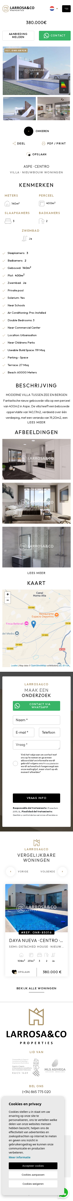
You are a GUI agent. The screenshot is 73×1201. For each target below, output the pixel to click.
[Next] (53, 871)
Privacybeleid (50, 763)
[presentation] (42, 785)
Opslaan (21, 972)
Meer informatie (19, 1157)
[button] (19, 143)
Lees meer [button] (36, 573)
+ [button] (7, 595)
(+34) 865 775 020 (36, 1092)
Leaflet (14, 665)
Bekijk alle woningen (37, 988)
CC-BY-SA (64, 665)
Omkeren (36, 131)
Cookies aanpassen (33, 1174)
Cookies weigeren (33, 1183)
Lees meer (36, 422)
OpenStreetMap (38, 665)
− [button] (7, 601)
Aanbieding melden (18, 35)
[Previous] (17, 871)
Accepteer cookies (33, 1165)
